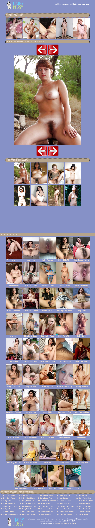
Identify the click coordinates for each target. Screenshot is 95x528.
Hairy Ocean (45, 503)
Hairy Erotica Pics (9, 495)
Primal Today (83, 514)
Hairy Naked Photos (28, 498)
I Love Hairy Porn (47, 506)
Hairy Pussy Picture (85, 498)
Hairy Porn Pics (65, 509)
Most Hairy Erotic (47, 509)
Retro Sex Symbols (28, 514)
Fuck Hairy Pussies (29, 503)
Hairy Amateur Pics (28, 506)
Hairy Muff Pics (27, 509)
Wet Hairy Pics (46, 514)
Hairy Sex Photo (64, 495)
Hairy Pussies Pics (85, 509)
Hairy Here (7, 501)
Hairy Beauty (63, 498)
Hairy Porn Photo (9, 503)
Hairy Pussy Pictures (67, 511)
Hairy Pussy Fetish (46, 495)
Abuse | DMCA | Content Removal (64, 523)
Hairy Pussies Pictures (86, 501)
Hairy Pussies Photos (10, 514)
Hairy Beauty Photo (10, 506)
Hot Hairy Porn (8, 511)
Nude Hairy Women (9, 498)
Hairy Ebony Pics (47, 511)
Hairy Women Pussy (86, 506)
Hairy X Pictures (9, 509)
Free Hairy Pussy (85, 511)
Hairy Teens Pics (28, 511)
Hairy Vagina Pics (66, 514)
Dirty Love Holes (84, 503)
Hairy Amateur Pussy (48, 501)
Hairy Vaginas (82, 495)
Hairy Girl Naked (65, 501)
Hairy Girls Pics (65, 503)
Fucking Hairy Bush (67, 506)
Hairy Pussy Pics (46, 498)
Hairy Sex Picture (27, 495)
